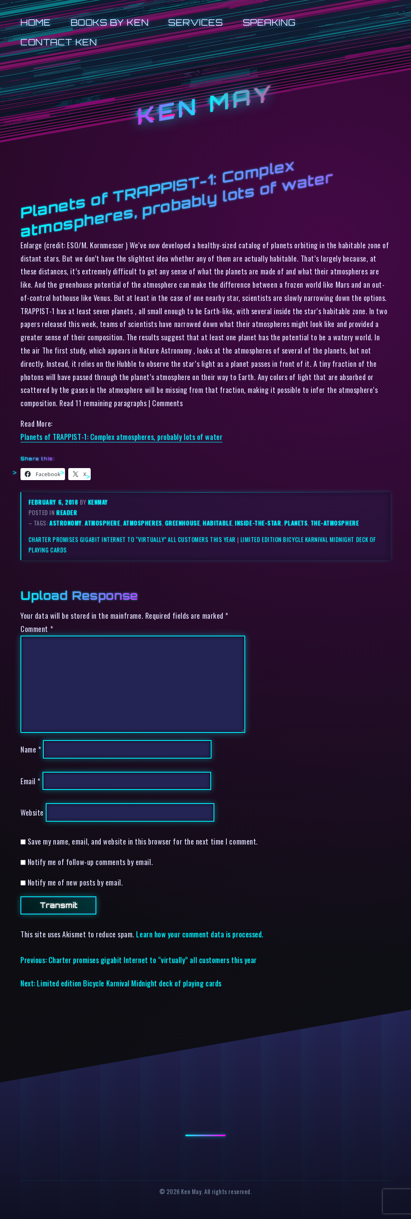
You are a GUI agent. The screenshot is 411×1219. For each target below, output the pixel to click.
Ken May (205, 105)
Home (35, 22)
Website (32, 812)
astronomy (65, 523)
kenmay (98, 502)
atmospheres (142, 523)
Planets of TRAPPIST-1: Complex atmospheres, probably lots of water (121, 436)
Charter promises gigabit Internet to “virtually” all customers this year (132, 539)
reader (66, 512)
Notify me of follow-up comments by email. (90, 861)
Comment (36, 628)
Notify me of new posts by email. (75, 882)
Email (30, 780)
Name (30, 749)
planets (296, 523)
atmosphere (102, 523)
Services (195, 22)
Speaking (269, 22)
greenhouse (182, 523)
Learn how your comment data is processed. (199, 934)
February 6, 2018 (54, 502)
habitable (217, 523)
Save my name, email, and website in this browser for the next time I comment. (143, 841)
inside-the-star (258, 523)
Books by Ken (110, 22)
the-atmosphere (335, 523)
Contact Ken (58, 42)
